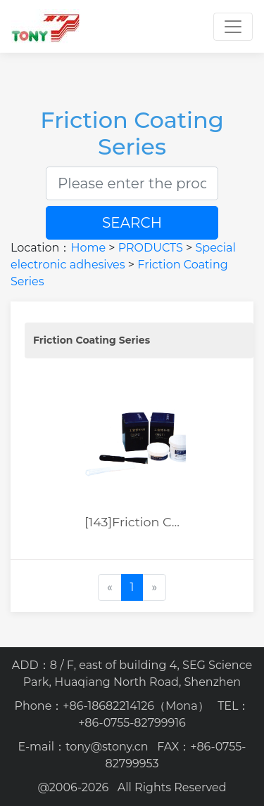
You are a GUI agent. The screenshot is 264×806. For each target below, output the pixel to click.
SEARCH (132, 222)
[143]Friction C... (132, 521)
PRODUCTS (150, 247)
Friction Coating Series (91, 340)
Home (88, 247)
